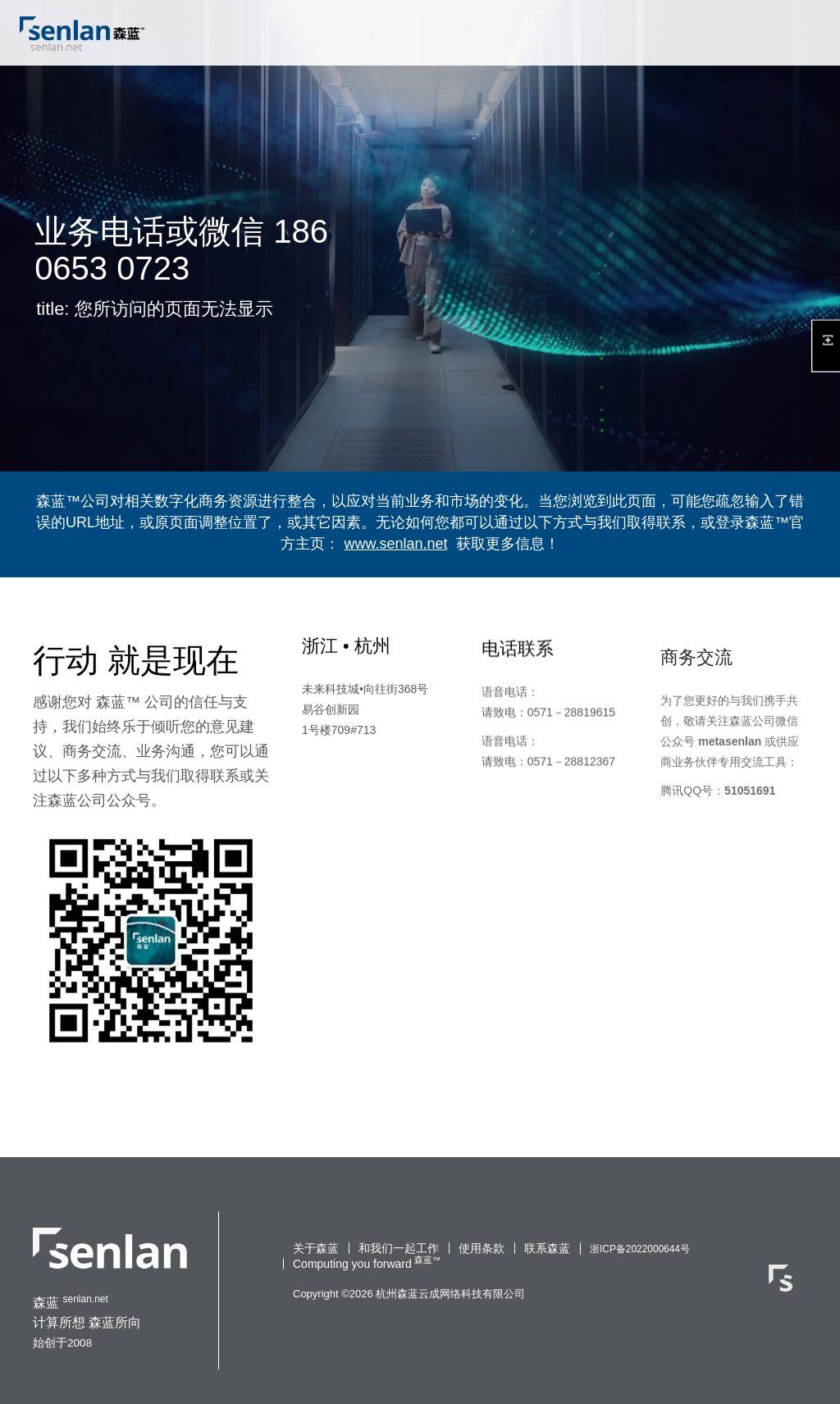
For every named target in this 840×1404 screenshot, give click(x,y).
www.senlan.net (395, 544)
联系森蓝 (547, 1248)
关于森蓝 (316, 1248)
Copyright (316, 1294)
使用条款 (481, 1248)
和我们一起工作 (398, 1248)
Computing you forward (352, 1263)
